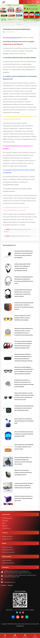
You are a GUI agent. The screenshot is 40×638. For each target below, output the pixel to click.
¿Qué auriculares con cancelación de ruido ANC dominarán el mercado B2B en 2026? (24, 421)
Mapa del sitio (9, 609)
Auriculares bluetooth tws (11, 37)
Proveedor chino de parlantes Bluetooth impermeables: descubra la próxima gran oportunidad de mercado (23, 408)
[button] (38, 12)
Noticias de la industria (8, 549)
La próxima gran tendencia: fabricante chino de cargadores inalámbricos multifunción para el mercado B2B (23, 485)
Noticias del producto (17, 22)
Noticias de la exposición (8, 552)
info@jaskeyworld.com (9, 582)
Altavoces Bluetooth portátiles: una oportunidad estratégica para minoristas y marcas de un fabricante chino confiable (23, 461)
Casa (3, 22)
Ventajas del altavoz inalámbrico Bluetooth (20, 236)
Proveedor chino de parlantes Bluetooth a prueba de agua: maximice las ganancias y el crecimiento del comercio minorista (24, 306)
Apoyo (3, 523)
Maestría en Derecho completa (26, 609)
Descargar (4, 525)
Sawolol (10, 585)
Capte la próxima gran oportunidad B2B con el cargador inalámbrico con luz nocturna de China (23, 447)
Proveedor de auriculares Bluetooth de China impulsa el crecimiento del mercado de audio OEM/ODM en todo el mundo (23, 280)
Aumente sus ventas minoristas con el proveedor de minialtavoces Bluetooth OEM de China (23, 498)
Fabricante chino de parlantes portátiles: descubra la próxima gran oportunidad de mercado (23, 472)
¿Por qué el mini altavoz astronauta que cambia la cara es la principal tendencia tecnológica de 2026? (23, 434)
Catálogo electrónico (7, 536)
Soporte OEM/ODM (6, 560)
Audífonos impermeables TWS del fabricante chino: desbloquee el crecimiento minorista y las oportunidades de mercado (22, 267)
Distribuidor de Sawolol (8, 562)
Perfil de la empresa (7, 518)
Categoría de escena (7, 539)
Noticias (8, 22)
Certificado (5, 520)
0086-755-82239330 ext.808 (11, 579)
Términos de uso (6, 528)
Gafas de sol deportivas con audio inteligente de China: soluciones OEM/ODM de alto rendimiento (22, 318)
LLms (15, 609)
